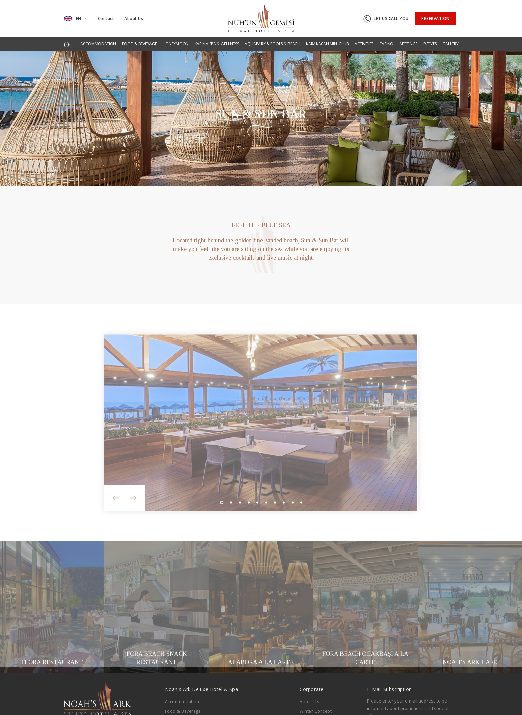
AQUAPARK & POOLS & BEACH (272, 44)
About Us (133, 18)
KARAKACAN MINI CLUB (327, 44)
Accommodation (182, 702)
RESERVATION (435, 18)
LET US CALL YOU (386, 19)
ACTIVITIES (364, 44)
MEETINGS (409, 44)
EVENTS (430, 44)
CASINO (386, 44)
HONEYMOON (176, 44)
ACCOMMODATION (98, 44)
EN (76, 19)
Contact (106, 18)
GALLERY (450, 44)
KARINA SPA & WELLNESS (217, 44)
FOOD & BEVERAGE (139, 44)
